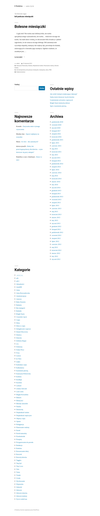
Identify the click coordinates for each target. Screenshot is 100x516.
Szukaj (17, 84)
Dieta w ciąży (20, 326)
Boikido (19, 311)
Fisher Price (20, 350)
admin (18, 63)
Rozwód (19, 454)
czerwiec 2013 (56, 208)
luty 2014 (55, 185)
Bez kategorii (20, 308)
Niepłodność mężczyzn (24, 415)
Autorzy (19, 299)
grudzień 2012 (56, 226)
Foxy (18, 353)
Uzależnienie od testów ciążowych (61, 100)
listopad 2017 (56, 131)
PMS (50, 70)
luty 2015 (55, 155)
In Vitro (18, 359)
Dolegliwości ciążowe (23, 329)
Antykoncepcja (21, 296)
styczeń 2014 (56, 188)
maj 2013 (55, 211)
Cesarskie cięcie (21, 317)
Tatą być (19, 463)
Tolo (17, 469)
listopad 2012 (56, 229)
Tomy (18, 472)
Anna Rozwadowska (23, 293)
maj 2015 (55, 149)
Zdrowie (19, 490)
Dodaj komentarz (20, 72)
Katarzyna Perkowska (22, 65)
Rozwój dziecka (21, 457)
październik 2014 (57, 164)
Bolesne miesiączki (30, 26)
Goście (18, 356)
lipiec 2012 (55, 241)
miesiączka (42, 70)
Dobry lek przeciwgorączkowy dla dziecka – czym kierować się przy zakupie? (29, 149)
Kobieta (30, 65)
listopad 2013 (56, 194)
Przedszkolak (20, 436)
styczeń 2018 (56, 128)
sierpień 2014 (56, 167)
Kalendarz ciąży (21, 365)
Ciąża (18, 320)
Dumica (18, 335)
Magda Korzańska (22, 395)
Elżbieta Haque (21, 341)
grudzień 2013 (56, 190)
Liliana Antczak (21, 389)
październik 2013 (57, 197)
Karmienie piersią (22, 371)
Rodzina (19, 448)
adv (17, 278)
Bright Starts (20, 314)
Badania (19, 305)
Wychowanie (20, 481)
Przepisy (19, 439)
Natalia (18, 406)
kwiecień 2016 (56, 137)
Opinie (18, 421)
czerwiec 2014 (56, 173)
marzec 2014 (56, 182)
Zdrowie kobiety (21, 496)
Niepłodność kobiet (38, 65)
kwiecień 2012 (56, 250)
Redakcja (19, 445)
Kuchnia (19, 383)
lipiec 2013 (55, 205)
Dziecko (19, 338)
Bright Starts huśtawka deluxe (60, 103)
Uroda (18, 478)
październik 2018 (57, 122)
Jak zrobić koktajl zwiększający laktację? (63, 94)
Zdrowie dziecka (21, 493)
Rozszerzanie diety (22, 451)
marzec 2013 (56, 217)
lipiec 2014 (55, 170)
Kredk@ (19, 380)
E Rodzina (18, 6)
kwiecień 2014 (56, 179)
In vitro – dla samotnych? (29, 142)
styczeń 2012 (56, 259)
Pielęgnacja (20, 424)
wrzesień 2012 (56, 235)
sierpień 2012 (56, 238)
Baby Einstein (21, 302)
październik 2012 (57, 232)
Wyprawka (19, 484)
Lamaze (18, 386)
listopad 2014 (56, 161)
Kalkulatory (20, 368)
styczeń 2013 (56, 223)
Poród (18, 430)
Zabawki (19, 487)
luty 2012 (55, 256)
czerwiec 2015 (56, 146)
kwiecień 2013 (56, 214)
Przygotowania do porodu (24, 442)
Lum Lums (20, 392)
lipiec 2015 (55, 143)
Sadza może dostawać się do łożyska (62, 97)
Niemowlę (19, 409)
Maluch (18, 397)
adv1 (17, 281)
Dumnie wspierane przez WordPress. (29, 510)
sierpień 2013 (56, 202)
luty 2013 (55, 220)
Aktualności (20, 284)
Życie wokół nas (21, 499)
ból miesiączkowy (21, 70)
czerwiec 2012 (56, 244)
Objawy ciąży (20, 418)
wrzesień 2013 (56, 199)
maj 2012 (55, 247)
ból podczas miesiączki (32, 70)
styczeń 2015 (56, 158)
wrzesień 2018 (56, 125)
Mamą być (19, 400)
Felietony (19, 347)
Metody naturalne (22, 404)
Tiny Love (19, 466)
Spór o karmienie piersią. (58, 106)
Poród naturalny (21, 433)
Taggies (18, 460)
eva (17, 344)
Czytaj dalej (20, 57)
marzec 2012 (56, 253)
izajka (18, 362)
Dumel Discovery (22, 332)
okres (47, 70)
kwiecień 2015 (56, 152)
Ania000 (19, 287)
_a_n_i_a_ (19, 275)
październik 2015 (57, 140)
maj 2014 (55, 176)
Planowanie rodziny (49, 65)
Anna (18, 290)
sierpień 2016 (56, 134)
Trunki (18, 475)
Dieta (18, 323)
